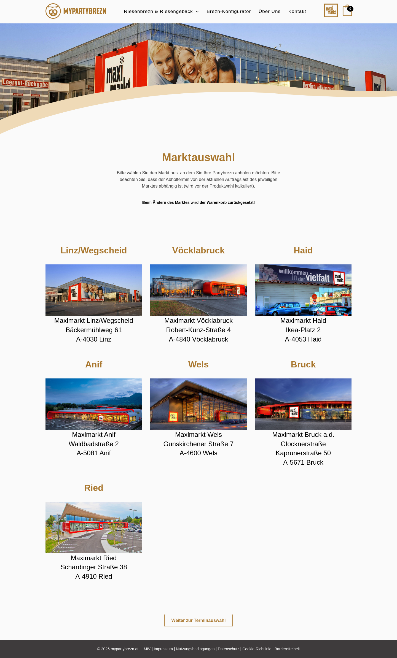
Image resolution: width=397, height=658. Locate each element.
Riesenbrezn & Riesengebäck (158, 11)
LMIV (146, 649)
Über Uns (270, 11)
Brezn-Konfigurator (228, 11)
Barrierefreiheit (287, 649)
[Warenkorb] (345, 11)
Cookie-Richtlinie (256, 649)
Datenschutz (228, 649)
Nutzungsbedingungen (195, 649)
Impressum (163, 649)
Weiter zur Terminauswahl (198, 620)
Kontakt (297, 11)
